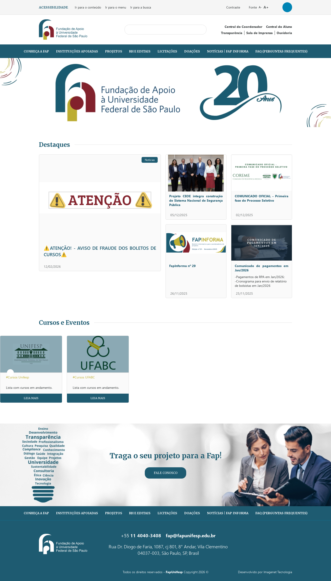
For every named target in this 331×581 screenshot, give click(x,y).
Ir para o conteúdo (88, 7)
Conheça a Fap (36, 51)
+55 (141, 535)
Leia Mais (31, 398)
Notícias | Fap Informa (227, 51)
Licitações (167, 51)
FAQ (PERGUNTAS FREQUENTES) (281, 51)
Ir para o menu (115, 7)
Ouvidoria (284, 33)
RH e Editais (140, 51)
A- (260, 7)
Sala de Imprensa (259, 33)
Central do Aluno (279, 26)
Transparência (231, 33)
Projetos (113, 51)
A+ (266, 7)
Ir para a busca (140, 7)
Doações (192, 51)
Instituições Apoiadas (77, 51)
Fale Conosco (165, 473)
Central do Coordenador (243, 26)
